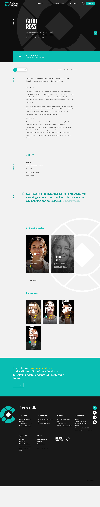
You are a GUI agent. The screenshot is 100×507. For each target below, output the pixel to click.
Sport (20, 450)
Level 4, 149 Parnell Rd (25, 419)
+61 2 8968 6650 (67, 425)
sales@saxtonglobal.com (85, 430)
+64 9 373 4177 (72, 3)
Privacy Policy (41, 443)
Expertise (66, 69)
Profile (60, 69)
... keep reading (71, 201)
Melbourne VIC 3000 (43, 421)
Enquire (90, 3)
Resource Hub (60, 3)
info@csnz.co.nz (27, 425)
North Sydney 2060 (62, 423)
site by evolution (90, 480)
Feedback (74, 69)
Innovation (22, 441)
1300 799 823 (47, 423)
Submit (18, 385)
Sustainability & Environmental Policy (42, 447)
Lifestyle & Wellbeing (24, 443)
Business (28, 57)
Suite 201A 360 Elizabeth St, (45, 419)
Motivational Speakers (38, 57)
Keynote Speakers (32, 55)
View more (33, 280)
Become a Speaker (42, 439)
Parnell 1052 (22, 421)
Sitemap (39, 441)
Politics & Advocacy (24, 448)
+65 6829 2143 (85, 427)
